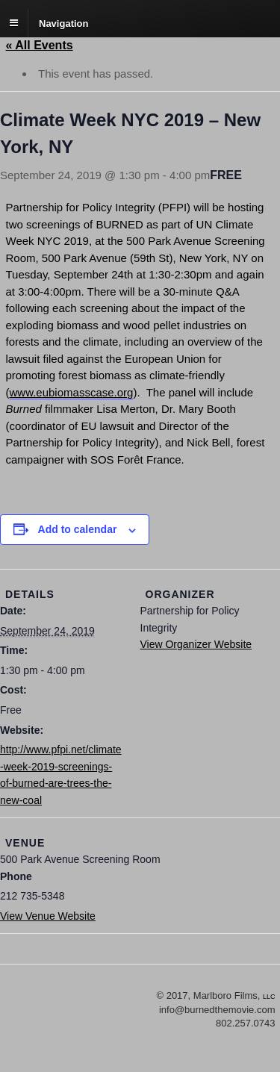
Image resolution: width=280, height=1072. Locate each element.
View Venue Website (48, 916)
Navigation (63, 22)
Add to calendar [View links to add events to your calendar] (77, 529)
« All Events (39, 45)
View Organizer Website (196, 644)
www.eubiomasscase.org (72, 392)
